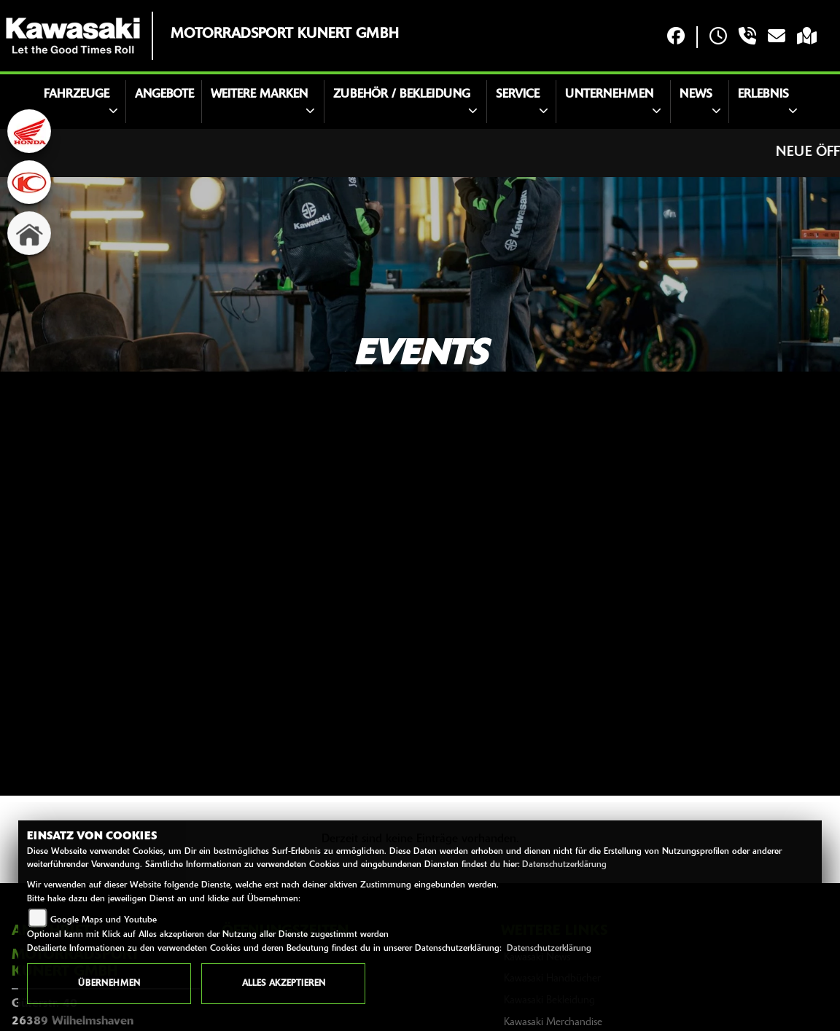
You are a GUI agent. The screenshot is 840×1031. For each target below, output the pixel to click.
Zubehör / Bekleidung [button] (401, 95)
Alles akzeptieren (283, 983)
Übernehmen (109, 983)
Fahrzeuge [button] (76, 95)
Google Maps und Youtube (103, 920)
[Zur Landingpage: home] (29, 233)
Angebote (164, 95)
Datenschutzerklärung (564, 865)
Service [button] (518, 95)
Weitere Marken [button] (259, 95)
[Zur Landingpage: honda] (29, 131)
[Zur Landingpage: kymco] (29, 182)
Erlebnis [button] (763, 95)
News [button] (696, 95)
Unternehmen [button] (609, 95)
